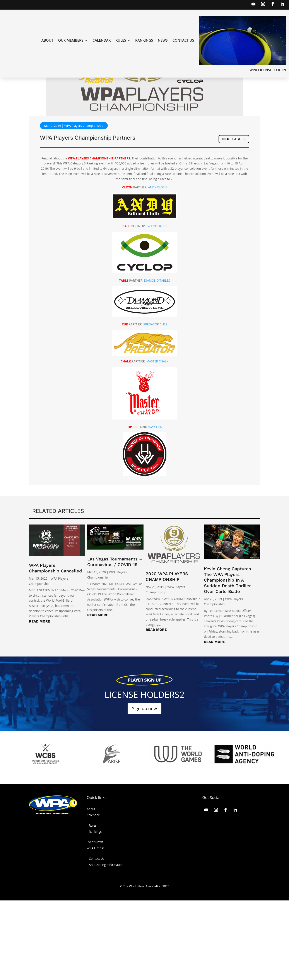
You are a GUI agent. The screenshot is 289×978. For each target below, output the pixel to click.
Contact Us (183, 41)
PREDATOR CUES (155, 402)
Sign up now (144, 786)
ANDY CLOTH (157, 265)
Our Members (70, 41)
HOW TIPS (154, 504)
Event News (95, 919)
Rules (121, 41)
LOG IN (280, 70)
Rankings (144, 41)
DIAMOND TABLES (157, 358)
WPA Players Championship (83, 203)
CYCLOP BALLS (156, 303)
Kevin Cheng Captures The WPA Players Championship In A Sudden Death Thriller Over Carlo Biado (227, 658)
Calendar (101, 41)
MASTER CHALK (157, 439)
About (47, 41)
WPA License (261, 70)
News (163, 41)
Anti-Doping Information (106, 942)
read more (39, 699)
